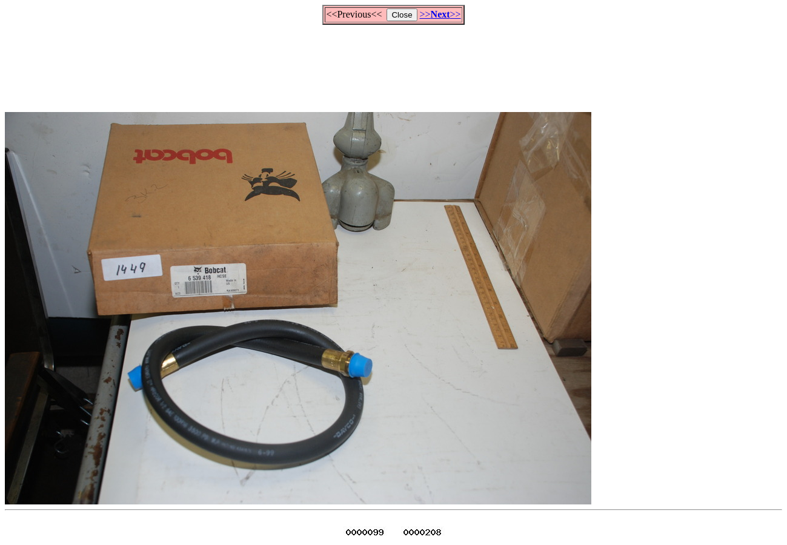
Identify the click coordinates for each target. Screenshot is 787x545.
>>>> (440, 14)
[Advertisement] (393, 63)
